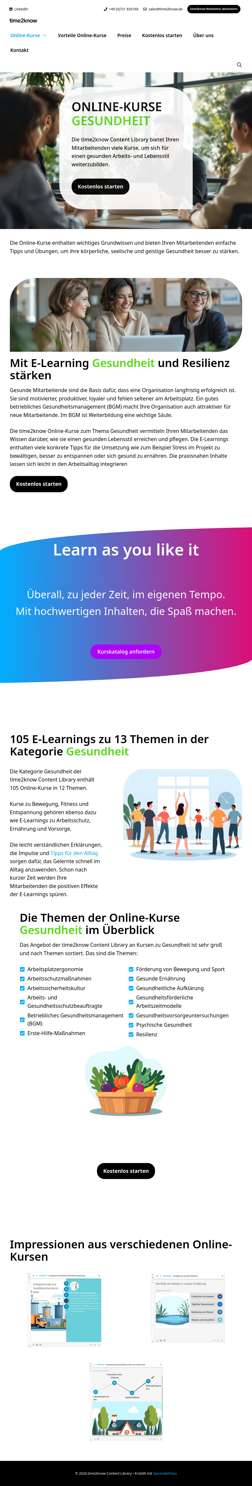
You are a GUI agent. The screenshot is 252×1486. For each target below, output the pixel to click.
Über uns (203, 35)
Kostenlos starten (162, 35)
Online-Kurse (31, 35)
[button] (239, 65)
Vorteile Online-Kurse (82, 35)
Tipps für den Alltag (74, 853)
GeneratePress (165, 1473)
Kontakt (19, 50)
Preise (124, 35)
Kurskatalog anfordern (126, 651)
